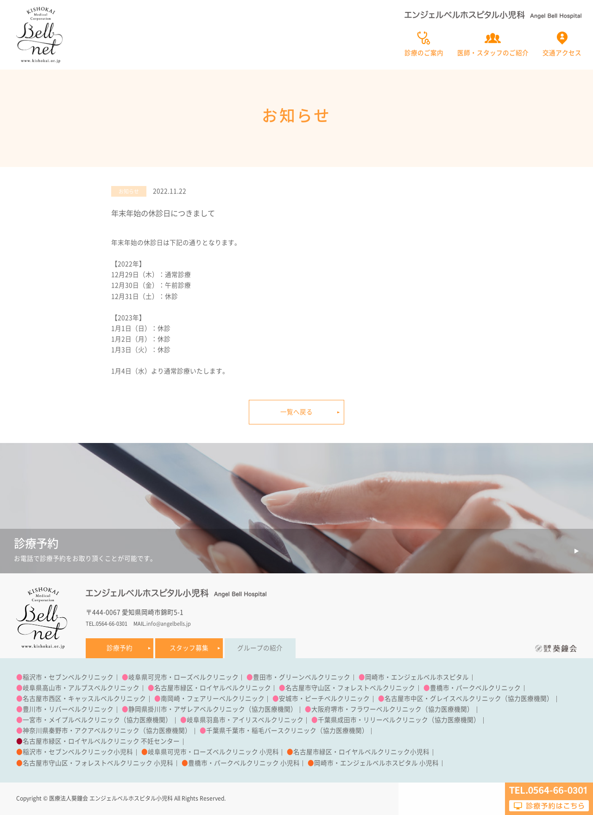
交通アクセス (562, 53)
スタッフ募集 (189, 648)
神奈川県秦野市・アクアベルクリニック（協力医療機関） (107, 730)
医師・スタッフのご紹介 (493, 53)
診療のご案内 (423, 53)
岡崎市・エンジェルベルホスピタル (417, 677)
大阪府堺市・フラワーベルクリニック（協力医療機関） (392, 709)
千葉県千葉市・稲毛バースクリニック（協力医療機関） (287, 730)
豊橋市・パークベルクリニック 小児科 (244, 763)
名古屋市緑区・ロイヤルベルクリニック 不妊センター (101, 741)
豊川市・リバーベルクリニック (68, 709)
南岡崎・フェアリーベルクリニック (213, 698)
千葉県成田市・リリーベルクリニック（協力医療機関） (399, 720)
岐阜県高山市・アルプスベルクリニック (81, 688)
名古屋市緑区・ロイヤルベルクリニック (212, 688)
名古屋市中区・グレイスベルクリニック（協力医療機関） (469, 698)
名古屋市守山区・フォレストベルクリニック (350, 688)
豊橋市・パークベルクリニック (475, 688)
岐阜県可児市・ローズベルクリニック (183, 677)
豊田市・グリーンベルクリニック (301, 677)
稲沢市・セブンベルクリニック (68, 677)
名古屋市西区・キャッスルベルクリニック (84, 698)
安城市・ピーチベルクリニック (324, 698)
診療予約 (119, 648)
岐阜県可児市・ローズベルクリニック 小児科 (213, 752)
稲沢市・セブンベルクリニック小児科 (78, 752)
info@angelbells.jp (168, 623)
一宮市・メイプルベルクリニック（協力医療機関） (97, 720)
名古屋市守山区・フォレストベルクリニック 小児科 (98, 763)
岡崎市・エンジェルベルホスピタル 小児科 (376, 763)
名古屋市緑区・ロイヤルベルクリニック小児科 (361, 752)
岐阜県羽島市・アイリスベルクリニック (245, 720)
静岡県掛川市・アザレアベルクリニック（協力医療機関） (212, 709)
